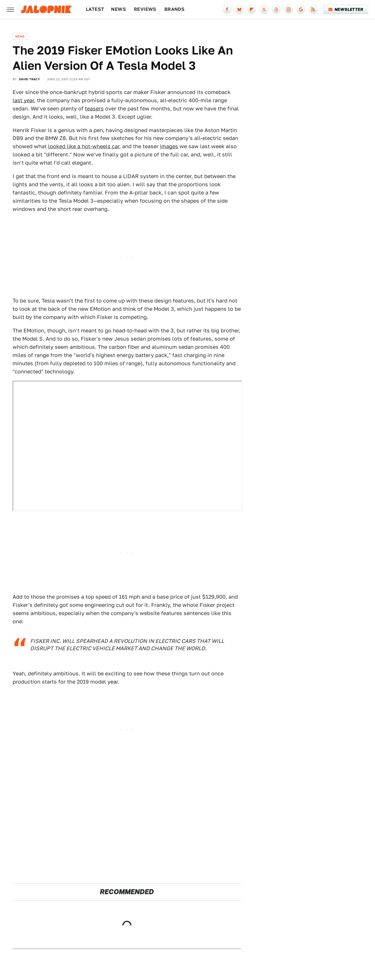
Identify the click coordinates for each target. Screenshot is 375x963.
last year (23, 100)
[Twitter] (264, 9)
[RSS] (313, 9)
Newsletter (345, 9)
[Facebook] (227, 9)
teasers (94, 108)
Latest (95, 9)
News (118, 9)
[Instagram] (288, 9)
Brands (174, 9)
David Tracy (29, 79)
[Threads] (276, 9)
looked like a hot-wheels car (83, 146)
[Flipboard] (251, 9)
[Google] (300, 9)
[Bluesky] (239, 9)
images (169, 146)
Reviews (145, 9)
